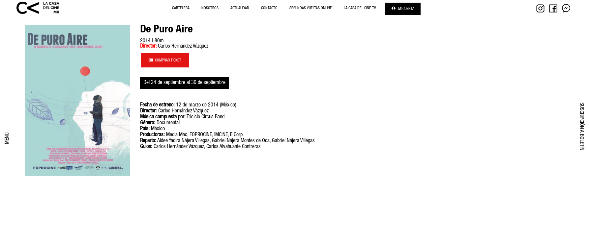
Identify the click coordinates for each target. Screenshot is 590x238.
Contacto (269, 8)
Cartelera (181, 8)
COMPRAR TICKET (165, 60)
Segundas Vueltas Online (310, 8)
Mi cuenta (403, 9)
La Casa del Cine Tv (360, 8)
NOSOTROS (210, 8)
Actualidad (239, 8)
